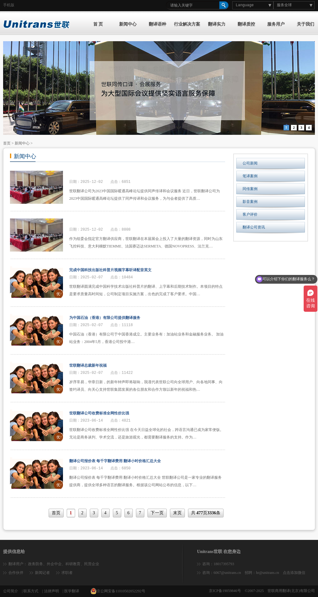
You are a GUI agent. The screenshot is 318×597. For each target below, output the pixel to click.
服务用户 (276, 24)
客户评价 (250, 214)
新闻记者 (42, 572)
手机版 (8, 5)
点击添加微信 (294, 572)
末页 (177, 513)
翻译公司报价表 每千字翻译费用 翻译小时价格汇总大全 (115, 461)
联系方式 (30, 591)
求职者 (67, 572)
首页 (7, 143)
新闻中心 (128, 24)
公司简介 (10, 591)
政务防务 (35, 564)
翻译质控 (246, 24)
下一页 (157, 513)
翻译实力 (216, 24)
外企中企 (54, 564)
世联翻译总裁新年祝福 (88, 365)
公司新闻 (250, 163)
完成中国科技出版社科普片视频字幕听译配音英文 (110, 270)
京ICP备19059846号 (225, 591)
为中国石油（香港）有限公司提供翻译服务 (104, 318)
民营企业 (91, 564)
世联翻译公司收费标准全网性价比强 (99, 413)
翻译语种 (157, 24)
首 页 (98, 24)
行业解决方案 (187, 24)
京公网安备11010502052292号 (117, 591)
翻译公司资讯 (254, 227)
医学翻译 (71, 591)
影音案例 (250, 201)
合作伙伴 (15, 572)
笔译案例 (250, 176)
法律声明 (51, 591)
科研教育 (72, 564)
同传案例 (250, 189)
